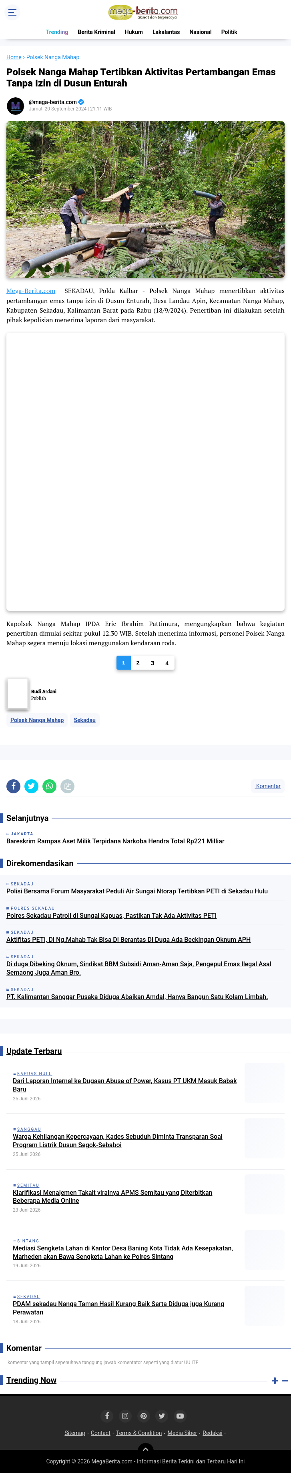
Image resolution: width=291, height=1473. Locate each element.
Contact (100, 1433)
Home (14, 57)
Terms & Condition (139, 1433)
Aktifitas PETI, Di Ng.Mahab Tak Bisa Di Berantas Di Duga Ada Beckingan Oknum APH (128, 939)
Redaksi (212, 1433)
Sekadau (84, 720)
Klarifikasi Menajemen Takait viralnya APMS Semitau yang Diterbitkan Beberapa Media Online (112, 1197)
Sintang (28, 1241)
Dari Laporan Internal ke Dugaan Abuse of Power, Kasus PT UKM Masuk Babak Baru (125, 1085)
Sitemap (74, 1433)
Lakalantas (166, 32)
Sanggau (29, 1129)
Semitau (28, 1185)
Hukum (134, 32)
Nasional (200, 32)
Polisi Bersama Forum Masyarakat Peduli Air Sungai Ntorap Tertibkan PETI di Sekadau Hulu (137, 891)
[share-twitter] (31, 786)
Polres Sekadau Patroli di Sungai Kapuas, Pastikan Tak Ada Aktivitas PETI (111, 915)
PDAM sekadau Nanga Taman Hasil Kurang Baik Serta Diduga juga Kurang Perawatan (118, 1308)
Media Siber (182, 1433)
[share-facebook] (13, 786)
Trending (57, 32)
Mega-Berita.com (30, 290)
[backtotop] (146, 1451)
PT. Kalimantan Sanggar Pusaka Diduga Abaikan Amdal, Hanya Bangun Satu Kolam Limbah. (137, 997)
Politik (229, 32)
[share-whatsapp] (49, 786)
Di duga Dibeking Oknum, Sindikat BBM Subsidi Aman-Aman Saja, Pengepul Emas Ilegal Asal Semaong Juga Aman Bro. (138, 968)
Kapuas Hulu (34, 1074)
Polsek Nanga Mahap (37, 720)
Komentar (268, 786)
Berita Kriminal (96, 32)
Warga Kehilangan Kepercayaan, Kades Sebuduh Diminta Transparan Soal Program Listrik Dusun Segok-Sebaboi (118, 1141)
